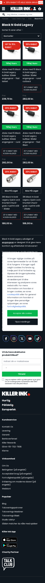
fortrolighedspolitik (16, 306)
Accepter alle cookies (22, 313)
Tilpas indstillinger (22, 322)
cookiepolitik (13, 294)
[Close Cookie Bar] (40, 254)
